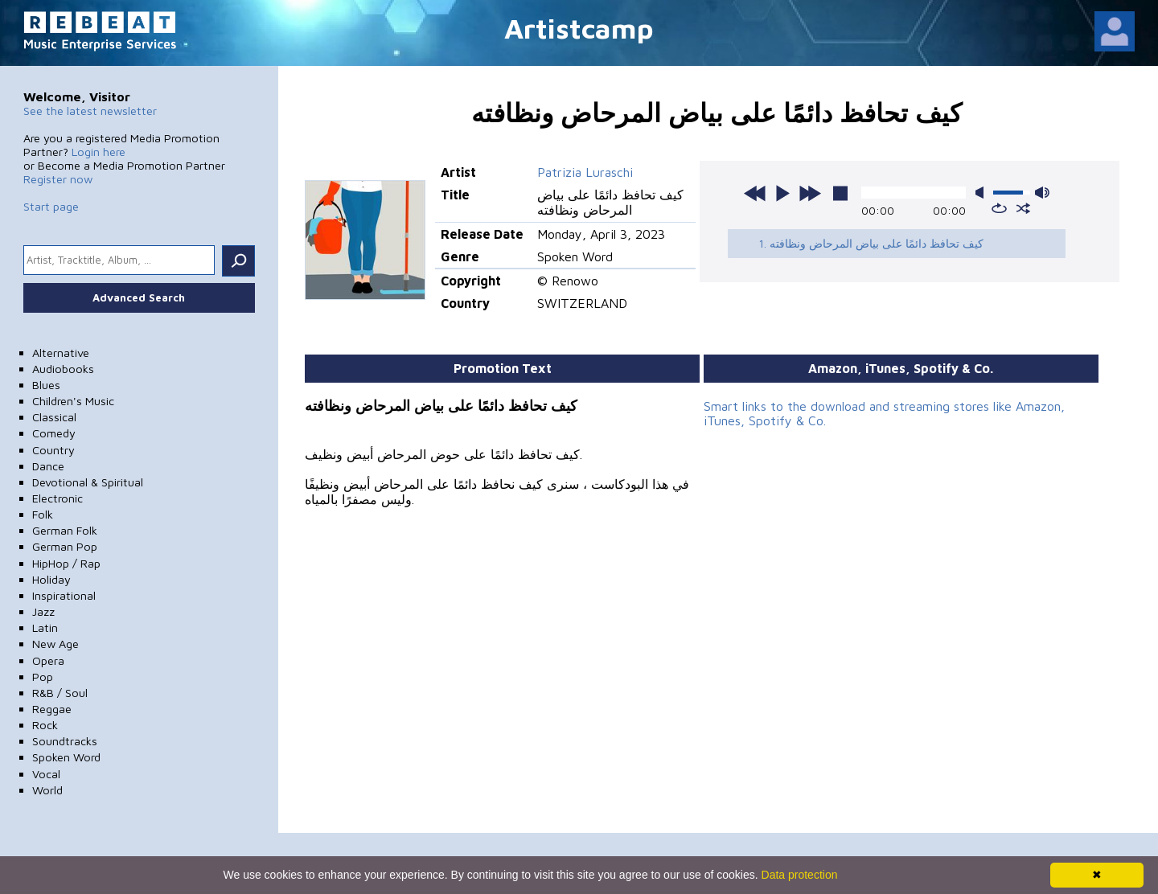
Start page (51, 206)
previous (755, 193)
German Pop (64, 546)
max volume (1042, 193)
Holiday (51, 579)
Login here (98, 151)
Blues (46, 385)
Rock (45, 725)
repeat (999, 208)
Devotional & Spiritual (87, 482)
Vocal (46, 774)
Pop (42, 676)
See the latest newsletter (90, 110)
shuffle (1023, 208)
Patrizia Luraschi (585, 172)
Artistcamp (579, 27)
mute (982, 193)
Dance (48, 466)
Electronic (57, 498)
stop (840, 193)
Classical (54, 417)
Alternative (60, 352)
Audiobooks (63, 368)
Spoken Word (66, 757)
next (810, 193)
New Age (55, 643)
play (782, 193)
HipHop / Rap (66, 563)
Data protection (800, 874)
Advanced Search (138, 297)
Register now (57, 179)
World (47, 790)
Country (53, 450)
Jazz (43, 611)
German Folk (64, 530)
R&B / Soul (60, 692)
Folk (42, 514)
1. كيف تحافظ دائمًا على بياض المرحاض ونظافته (870, 243)
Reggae (52, 709)
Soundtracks (64, 741)
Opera (48, 660)
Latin (45, 627)
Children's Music (73, 401)
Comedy (54, 433)
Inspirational (64, 595)
